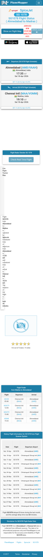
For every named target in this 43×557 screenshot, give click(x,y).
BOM (39, 455)
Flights (19, 542)
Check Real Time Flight (21, 159)
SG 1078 (21, 14)
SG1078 (35, 542)
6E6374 (6, 412)
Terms (18, 554)
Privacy (36, 554)
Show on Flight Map (12, 31)
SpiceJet (26, 10)
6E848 (6, 419)
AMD (34, 401)
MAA (19, 401)
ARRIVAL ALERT (37, 31)
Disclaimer (27, 554)
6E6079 (6, 406)
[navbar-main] (38, 3)
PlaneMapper (9, 542)
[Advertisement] (21, 51)
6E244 (6, 399)
